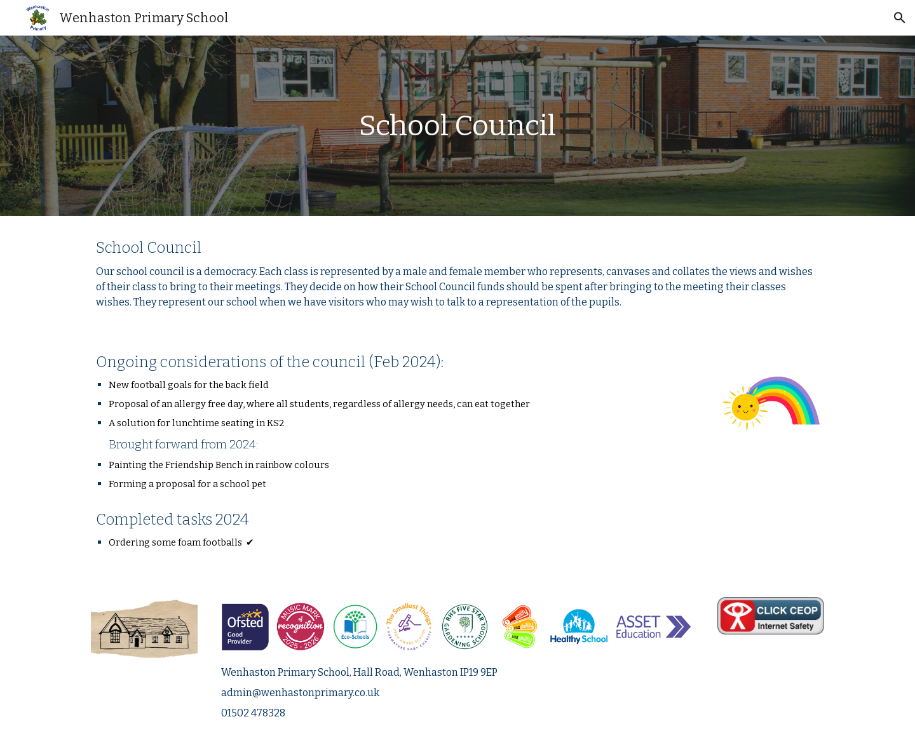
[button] (899, 18)
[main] (457, 126)
